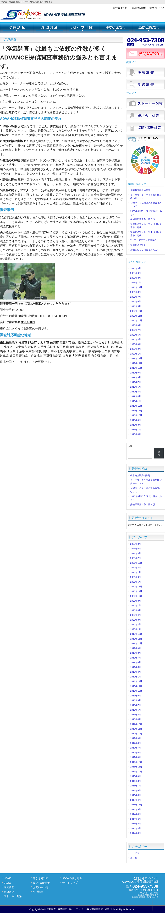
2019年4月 (135, 396)
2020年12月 (136, 311)
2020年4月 (135, 339)
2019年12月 (136, 358)
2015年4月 (135, 800)
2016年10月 (136, 771)
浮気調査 (16, 27)
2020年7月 (135, 330)
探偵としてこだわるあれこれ (144, 249)
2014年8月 (135, 814)
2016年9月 (135, 776)
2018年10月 (136, 415)
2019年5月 (135, 391)
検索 (130, 446)
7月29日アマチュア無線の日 (144, 240)
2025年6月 (135, 273)
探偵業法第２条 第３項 (142, 219)
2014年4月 (135, 828)
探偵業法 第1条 (138, 245)
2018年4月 (135, 719)
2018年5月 (135, 714)
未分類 (133, 858)
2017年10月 (136, 733)
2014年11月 (136, 804)
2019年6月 (135, 387)
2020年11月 (136, 316)
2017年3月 (135, 757)
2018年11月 (136, 410)
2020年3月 (135, 344)
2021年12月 (136, 287)
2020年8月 (135, 325)
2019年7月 (135, 382)
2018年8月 (135, 424)
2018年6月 (135, 434)
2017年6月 (135, 752)
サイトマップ (157, 8)
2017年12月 (136, 724)
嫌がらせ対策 (115, 27)
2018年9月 (135, 420)
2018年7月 (135, 429)
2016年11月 (136, 766)
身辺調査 (49, 27)
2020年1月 (135, 353)
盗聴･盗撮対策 (148, 27)
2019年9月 (135, 372)
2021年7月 (135, 297)
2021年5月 (135, 306)
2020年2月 (135, 349)
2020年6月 (135, 334)
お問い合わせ (122, 8)
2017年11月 (136, 728)
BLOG (7, 882)
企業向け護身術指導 (140, 190)
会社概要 (140, 8)
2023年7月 (135, 282)
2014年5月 (135, 823)
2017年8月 (135, 743)
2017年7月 (135, 747)
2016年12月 (136, 762)
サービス (134, 853)
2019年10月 (136, 368)
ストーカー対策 (82, 27)
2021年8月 (135, 292)
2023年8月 (135, 278)
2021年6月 (135, 301)
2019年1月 (135, 401)
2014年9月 (135, 809)
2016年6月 (135, 790)
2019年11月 (136, 363)
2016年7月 (135, 785)
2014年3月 (135, 833)
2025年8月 (135, 268)
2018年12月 (136, 406)
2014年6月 (135, 819)
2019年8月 (135, 377)
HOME (8, 878)
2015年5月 (135, 795)
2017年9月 (135, 738)
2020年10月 (136, 320)
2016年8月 (135, 781)
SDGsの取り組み (72, 878)
